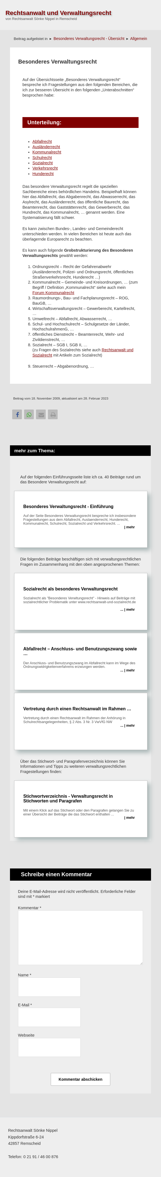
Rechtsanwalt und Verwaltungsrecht (58, 12)
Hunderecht (43, 173)
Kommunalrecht (46, 152)
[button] (17, 414)
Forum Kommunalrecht (53, 293)
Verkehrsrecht (45, 168)
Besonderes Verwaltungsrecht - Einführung (80, 516)
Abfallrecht (42, 141)
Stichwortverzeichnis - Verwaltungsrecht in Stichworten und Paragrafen (80, 807)
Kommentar (29, 908)
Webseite (26, 1035)
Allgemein (138, 38)
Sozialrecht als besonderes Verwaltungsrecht (80, 599)
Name (24, 975)
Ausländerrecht (46, 147)
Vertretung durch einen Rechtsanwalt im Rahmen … (80, 717)
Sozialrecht (42, 163)
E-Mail (25, 1005)
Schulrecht (42, 157)
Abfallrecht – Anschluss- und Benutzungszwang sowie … (80, 659)
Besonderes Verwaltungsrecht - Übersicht (88, 38)
